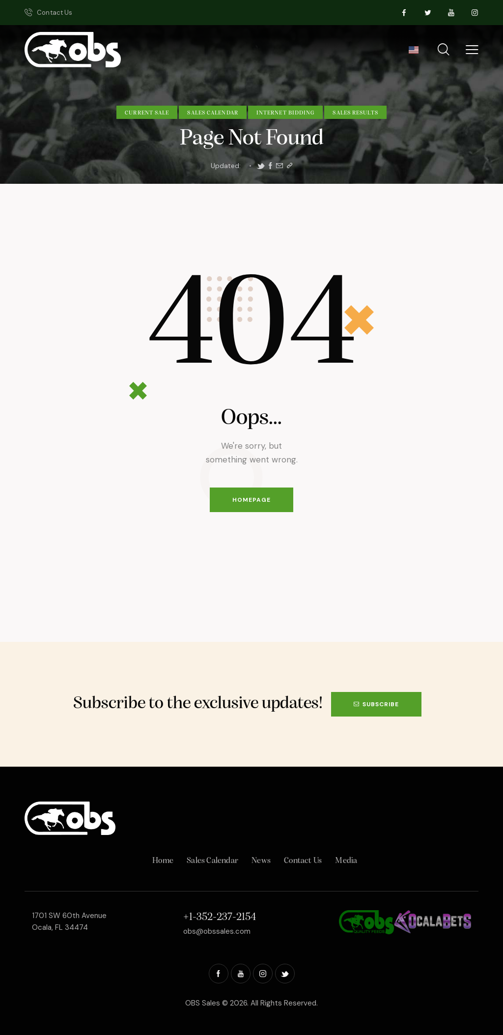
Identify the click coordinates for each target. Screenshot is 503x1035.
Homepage (251, 500)
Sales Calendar (212, 113)
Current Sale (147, 113)
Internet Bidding (285, 113)
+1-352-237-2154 (219, 917)
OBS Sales (202, 1003)
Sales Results (355, 113)
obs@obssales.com (217, 931)
